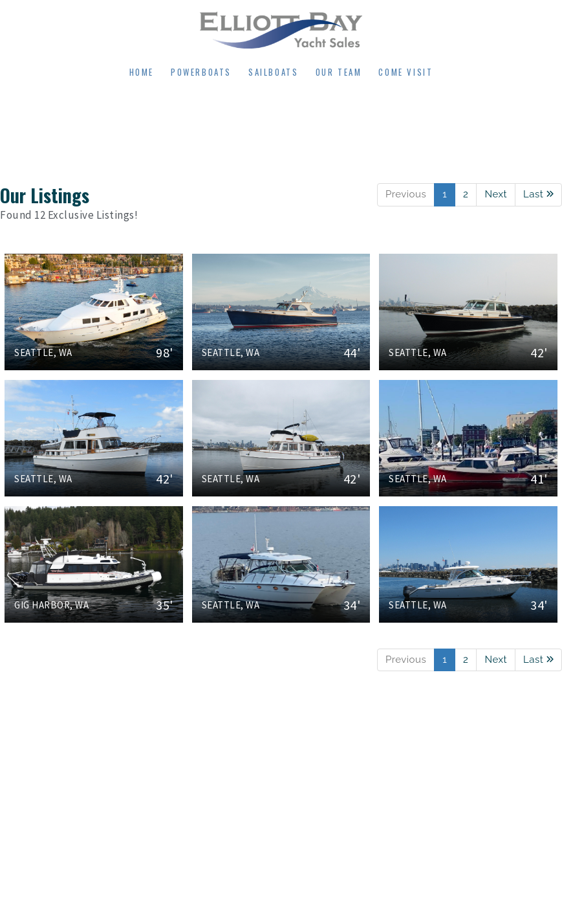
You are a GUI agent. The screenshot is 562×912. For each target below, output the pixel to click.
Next (495, 194)
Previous (405, 194)
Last (538, 194)
